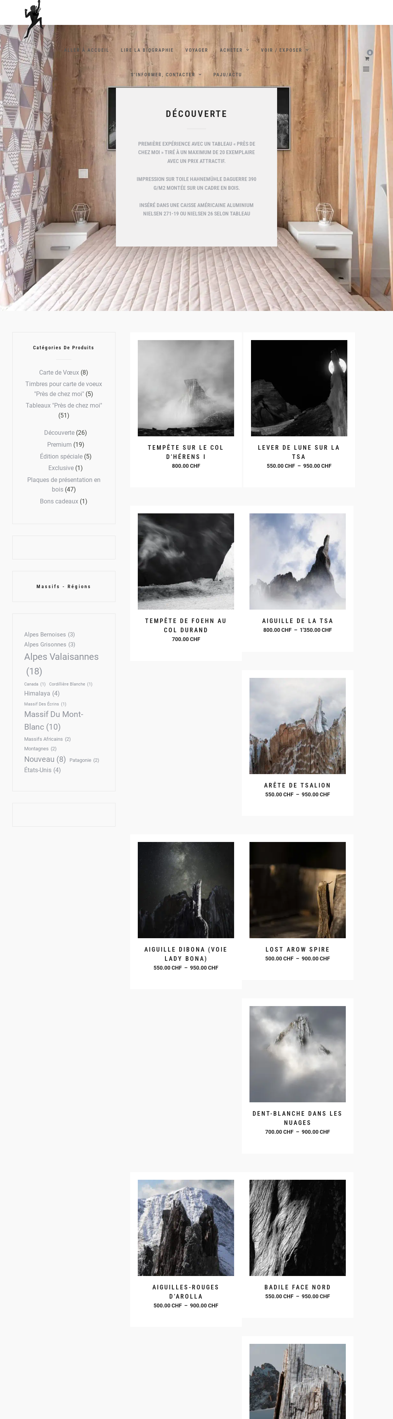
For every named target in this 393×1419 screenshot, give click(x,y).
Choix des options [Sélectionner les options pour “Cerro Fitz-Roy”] (253, 1049)
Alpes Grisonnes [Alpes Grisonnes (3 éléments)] (49, 644)
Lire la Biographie (147, 50)
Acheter (231, 50)
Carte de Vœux (59, 372)
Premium (59, 444)
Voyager (196, 50)
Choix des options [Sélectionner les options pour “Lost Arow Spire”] (170, 755)
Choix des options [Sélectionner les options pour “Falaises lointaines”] (253, 1206)
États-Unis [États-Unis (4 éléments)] (42, 770)
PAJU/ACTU (227, 74)
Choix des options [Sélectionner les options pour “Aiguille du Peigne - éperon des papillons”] (170, 1077)
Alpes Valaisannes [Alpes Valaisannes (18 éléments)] (61, 665)
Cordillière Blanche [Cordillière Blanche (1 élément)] (70, 684)
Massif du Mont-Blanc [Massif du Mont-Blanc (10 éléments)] (53, 721)
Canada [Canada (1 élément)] (35, 684)
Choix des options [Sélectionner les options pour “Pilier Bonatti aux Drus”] (336, 1059)
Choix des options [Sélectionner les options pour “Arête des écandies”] (336, 911)
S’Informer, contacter (163, 74)
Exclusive (61, 468)
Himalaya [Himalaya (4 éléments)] (42, 694)
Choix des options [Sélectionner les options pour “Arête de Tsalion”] (253, 598)
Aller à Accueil (86, 50)
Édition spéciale (61, 456)
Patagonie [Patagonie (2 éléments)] (84, 760)
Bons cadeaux (59, 501)
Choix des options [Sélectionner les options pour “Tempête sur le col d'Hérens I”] (170, 441)
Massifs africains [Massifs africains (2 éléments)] (47, 739)
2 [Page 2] (153, 1254)
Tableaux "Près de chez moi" (64, 405)
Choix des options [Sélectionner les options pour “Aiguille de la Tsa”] (170, 598)
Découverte (59, 432)
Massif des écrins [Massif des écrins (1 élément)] (45, 704)
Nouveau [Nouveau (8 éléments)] (45, 759)
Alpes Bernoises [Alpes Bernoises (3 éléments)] (49, 635)
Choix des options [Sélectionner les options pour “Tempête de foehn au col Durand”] (336, 451)
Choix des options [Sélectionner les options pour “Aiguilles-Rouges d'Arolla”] (336, 764)
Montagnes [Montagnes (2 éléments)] (40, 749)
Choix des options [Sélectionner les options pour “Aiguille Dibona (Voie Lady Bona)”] (336, 607)
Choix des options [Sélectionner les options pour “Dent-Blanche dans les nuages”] (253, 764)
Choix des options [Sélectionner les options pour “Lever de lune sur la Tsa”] (253, 450)
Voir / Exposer (281, 50)
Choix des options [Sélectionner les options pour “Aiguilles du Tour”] (253, 911)
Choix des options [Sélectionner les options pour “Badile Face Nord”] (170, 911)
